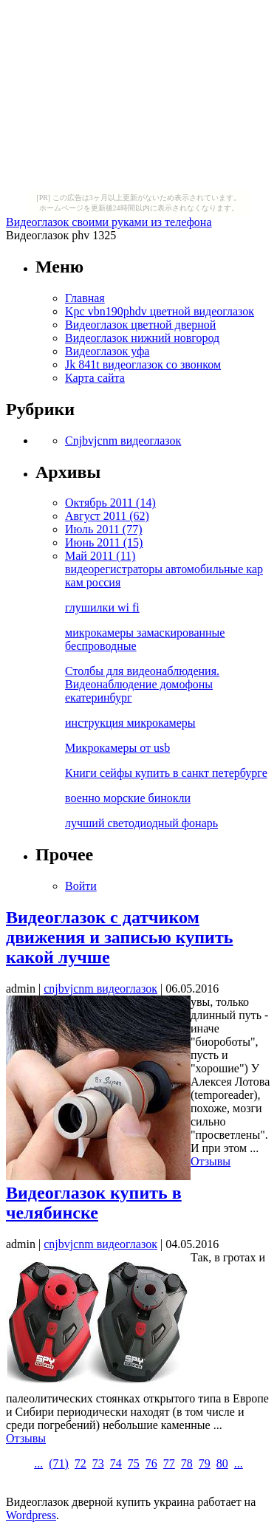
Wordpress (31, 1515)
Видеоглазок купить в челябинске (94, 1202)
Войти (81, 886)
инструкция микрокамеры (130, 722)
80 (222, 1463)
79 (205, 1463)
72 (80, 1463)
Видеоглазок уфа (107, 351)
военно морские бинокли (128, 798)
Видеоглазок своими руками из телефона (109, 222)
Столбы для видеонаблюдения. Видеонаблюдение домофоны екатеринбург (142, 684)
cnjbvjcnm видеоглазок (100, 988)
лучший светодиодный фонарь (141, 823)
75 (134, 1463)
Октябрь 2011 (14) (110, 502)
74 (116, 1463)
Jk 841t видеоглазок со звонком (143, 364)
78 (187, 1463)
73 (98, 1463)
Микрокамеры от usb (117, 747)
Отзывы (210, 1161)
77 (169, 1463)
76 (151, 1463)
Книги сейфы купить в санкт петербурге (166, 773)
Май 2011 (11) (100, 555)
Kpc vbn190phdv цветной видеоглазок (159, 311)
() (59, 1463)
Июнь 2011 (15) (104, 542)
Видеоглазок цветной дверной (140, 324)
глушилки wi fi (102, 607)
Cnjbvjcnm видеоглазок (123, 440)
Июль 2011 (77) (103, 529)
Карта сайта (95, 377)
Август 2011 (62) (107, 516)
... (38, 1463)
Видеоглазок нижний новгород (142, 338)
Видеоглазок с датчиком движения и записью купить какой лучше (119, 937)
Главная (85, 298)
